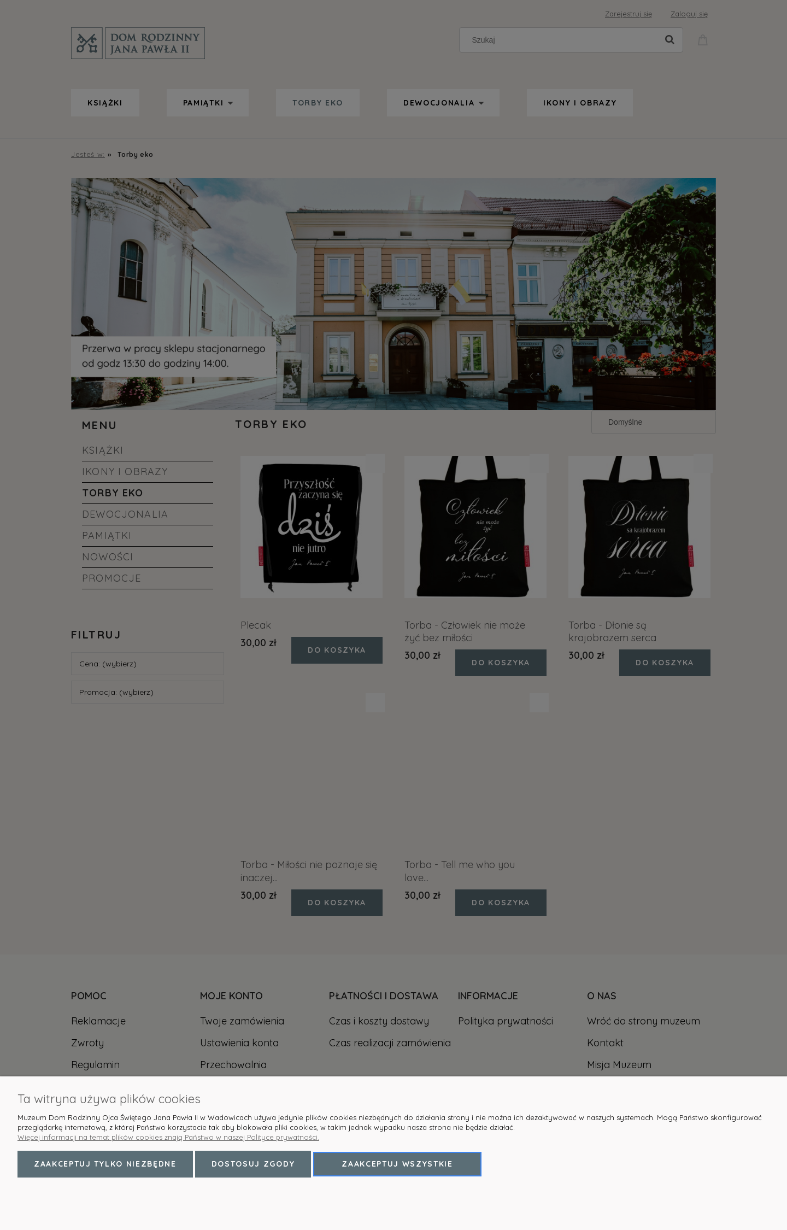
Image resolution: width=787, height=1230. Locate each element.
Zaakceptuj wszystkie (397, 1164)
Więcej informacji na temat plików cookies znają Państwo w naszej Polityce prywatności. (168, 1137)
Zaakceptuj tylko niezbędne (105, 1164)
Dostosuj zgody (253, 1164)
